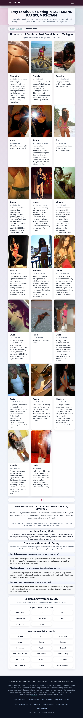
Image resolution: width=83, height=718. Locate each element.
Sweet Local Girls (33, 699)
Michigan (19, 29)
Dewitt (20, 642)
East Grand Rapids (20, 654)
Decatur (20, 636)
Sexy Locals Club (14, 3)
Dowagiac (20, 648)
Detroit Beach (63, 636)
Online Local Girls (62, 704)
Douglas (63, 642)
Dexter (41, 642)
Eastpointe (41, 659)
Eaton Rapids (20, 665)
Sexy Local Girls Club (62, 699)
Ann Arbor (20, 612)
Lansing (63, 618)
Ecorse (41, 665)
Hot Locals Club (47, 699)
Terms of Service (41, 708)
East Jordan (41, 654)
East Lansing (63, 654)
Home (12, 29)
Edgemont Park (63, 665)
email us (34, 695)
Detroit (41, 612)
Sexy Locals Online (21, 704)
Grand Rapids (20, 618)
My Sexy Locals (35, 704)
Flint (63, 612)
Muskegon (20, 624)
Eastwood (63, 659)
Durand (63, 648)
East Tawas (20, 659)
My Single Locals (19, 699)
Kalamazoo (41, 618)
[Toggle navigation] (72, 3)
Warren (41, 624)
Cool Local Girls (48, 704)
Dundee (41, 648)
